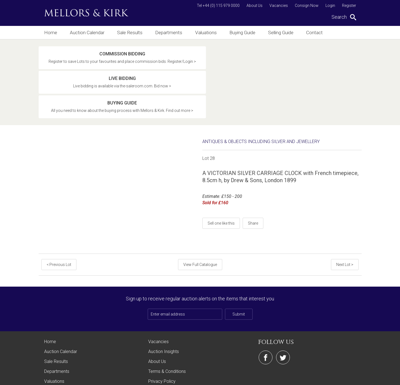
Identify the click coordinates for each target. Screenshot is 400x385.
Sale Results (131, 32)
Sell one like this (221, 179)
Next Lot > (345, 221)
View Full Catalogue (200, 221)
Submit (238, 270)
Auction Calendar (87, 32)
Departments (170, 32)
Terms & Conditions (167, 327)
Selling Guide (286, 32)
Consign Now (307, 5)
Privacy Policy (162, 337)
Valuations (208, 32)
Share (253, 179)
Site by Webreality (347, 378)
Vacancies (278, 5)
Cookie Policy (161, 347)
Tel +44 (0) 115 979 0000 (218, 5)
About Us (255, 5)
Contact (321, 32)
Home (50, 32)
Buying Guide (246, 32)
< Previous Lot (58, 221)
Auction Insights (163, 308)
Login (330, 5)
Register (349, 5)
